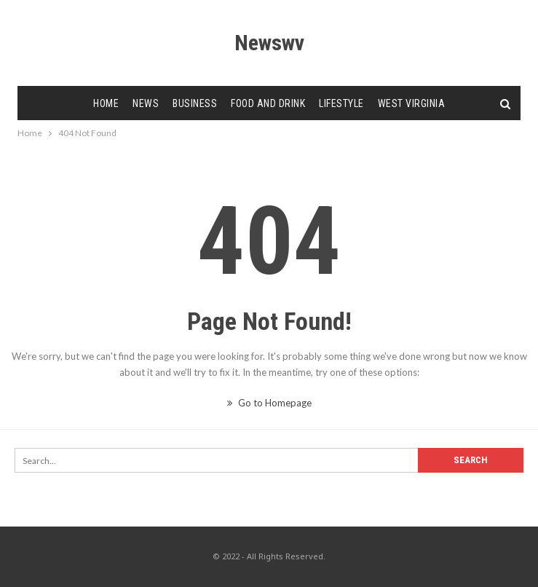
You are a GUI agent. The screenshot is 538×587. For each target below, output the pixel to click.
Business (195, 103)
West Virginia (412, 103)
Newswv (269, 42)
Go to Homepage (269, 403)
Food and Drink (268, 103)
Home (106, 103)
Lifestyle (341, 103)
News (145, 103)
